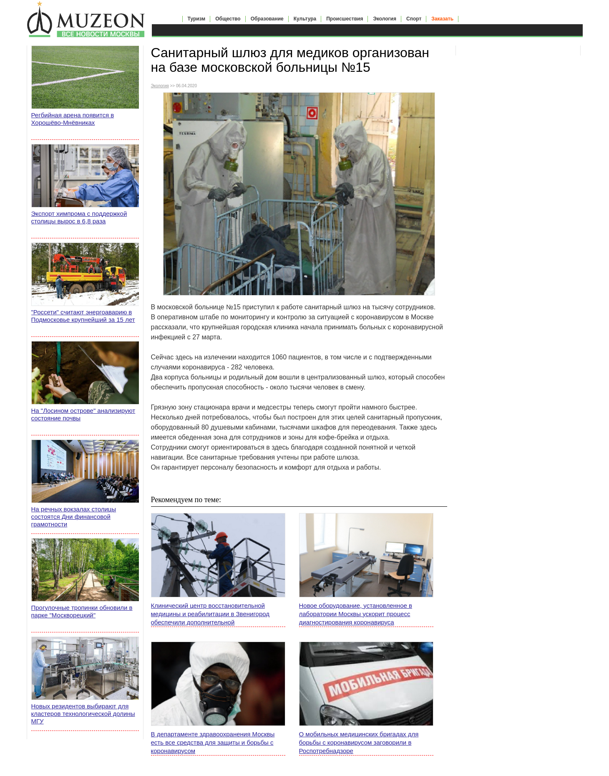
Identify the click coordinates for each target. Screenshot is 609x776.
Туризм (197, 19)
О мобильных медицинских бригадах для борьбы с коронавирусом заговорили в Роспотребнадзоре (359, 742)
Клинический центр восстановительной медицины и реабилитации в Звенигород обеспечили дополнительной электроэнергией (210, 614)
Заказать (442, 19)
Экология (384, 19)
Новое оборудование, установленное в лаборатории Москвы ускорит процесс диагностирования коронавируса (355, 614)
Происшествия (344, 19)
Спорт (413, 19)
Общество (228, 19)
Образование (267, 19)
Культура (305, 19)
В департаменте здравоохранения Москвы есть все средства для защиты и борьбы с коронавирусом (213, 742)
